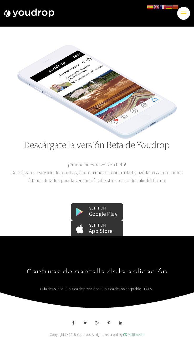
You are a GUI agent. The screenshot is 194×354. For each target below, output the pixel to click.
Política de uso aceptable (123, 288)
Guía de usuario (53, 288)
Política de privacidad (84, 288)
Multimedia (133, 334)
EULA (149, 288)
